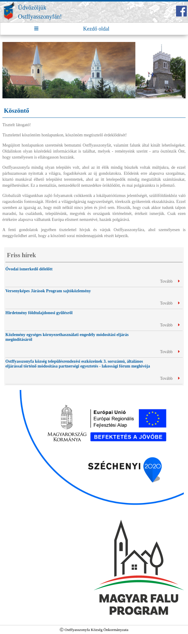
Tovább (170, 281)
